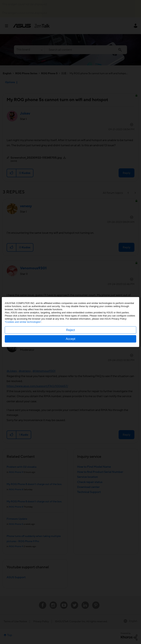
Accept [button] (70, 339)
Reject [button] (70, 330)
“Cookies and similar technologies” (23, 322)
